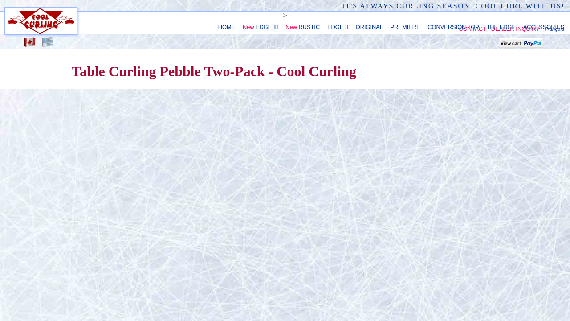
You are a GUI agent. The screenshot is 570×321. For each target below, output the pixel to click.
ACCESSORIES (543, 27)
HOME (226, 27)
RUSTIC (302, 27)
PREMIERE (405, 27)
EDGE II (337, 27)
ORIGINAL (369, 27)
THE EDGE (501, 27)
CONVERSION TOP (453, 27)
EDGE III (260, 27)
